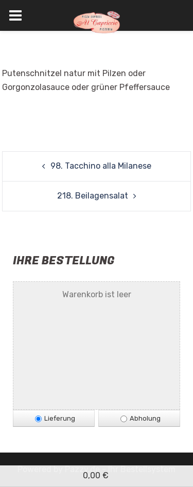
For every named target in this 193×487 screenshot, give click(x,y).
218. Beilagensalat (92, 196)
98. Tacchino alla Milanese (100, 166)
